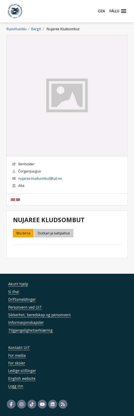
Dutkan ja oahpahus (54, 233)
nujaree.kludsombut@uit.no (40, 178)
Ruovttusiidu (16, 29)
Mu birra (23, 233)
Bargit (36, 29)
